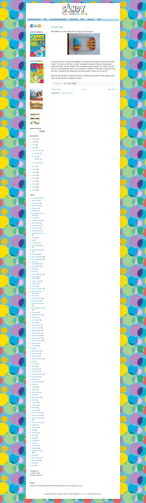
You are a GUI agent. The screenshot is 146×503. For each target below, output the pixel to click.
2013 (34, 178)
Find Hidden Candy (38, 308)
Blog (45, 19)
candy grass (36, 231)
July (35, 156)
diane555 (84, 494)
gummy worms (37, 340)
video (33, 455)
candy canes (36, 225)
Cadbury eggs (36, 220)
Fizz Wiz (35, 312)
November (37, 150)
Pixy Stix (35, 410)
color (33, 271)
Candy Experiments (34, 19)
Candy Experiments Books (58, 19)
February (37, 162)
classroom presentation (36, 263)
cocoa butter (36, 266)
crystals (34, 283)
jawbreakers (36, 351)
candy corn (35, 228)
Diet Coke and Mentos (36, 292)
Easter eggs (36, 301)
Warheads (35, 460)
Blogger (98, 494)
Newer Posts (56, 89)
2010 (34, 187)
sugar (34, 438)
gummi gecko (36, 330)
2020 (34, 142)
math (33, 384)
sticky (34, 435)
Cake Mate (35, 223)
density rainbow (37, 289)
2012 (34, 181)
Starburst (35, 433)
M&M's (34, 379)
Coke (33, 269)
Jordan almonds (37, 359)
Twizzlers (35, 445)
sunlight (34, 440)
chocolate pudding (38, 250)
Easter (34, 296)
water (34, 463)
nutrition (34, 402)
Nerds (34, 400)
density (34, 286)
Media (82, 19)
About (99, 19)
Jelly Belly (35, 356)
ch (32, 240)
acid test (35, 200)
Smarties (35, 427)
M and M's (35, 377)
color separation (37, 274)
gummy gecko (36, 338)
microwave (35, 392)
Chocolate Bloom (37, 245)
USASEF (35, 448)
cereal (34, 238)
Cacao (34, 218)
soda (33, 430)
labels (34, 366)
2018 (34, 148)
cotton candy (36, 281)
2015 (34, 172)
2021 (34, 139)
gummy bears (36, 333)
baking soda (36, 205)
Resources (90, 19)
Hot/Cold (35, 346)
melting (34, 387)
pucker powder (37, 415)
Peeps (34, 407)
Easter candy (36, 298)
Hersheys (35, 343)
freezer (34, 317)
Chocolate (35, 243)
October (37, 153)
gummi (34, 322)
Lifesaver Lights (37, 374)
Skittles (34, 425)
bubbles (34, 211)
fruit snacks (36, 320)
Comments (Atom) (67, 93)
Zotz (33, 465)
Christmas (35, 254)
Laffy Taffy (35, 369)
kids (33, 361)
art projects (35, 203)
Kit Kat (34, 364)
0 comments (57, 83)
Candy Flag (57, 27)
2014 (34, 175)
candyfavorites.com (38, 233)
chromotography (37, 259)
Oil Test (34, 405)
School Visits (73, 19)
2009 (34, 190)
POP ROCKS (36, 413)
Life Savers (35, 371)
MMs (33, 395)
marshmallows (37, 382)
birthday (34, 208)
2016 (34, 169)
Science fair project (38, 418)
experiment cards (37, 303)
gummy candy (36, 335)
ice (33, 348)
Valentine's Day (37, 451)
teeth (33, 443)
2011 (34, 184)
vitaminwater (36, 458)
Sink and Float (37, 422)
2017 (34, 166)
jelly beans (35, 353)
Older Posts (112, 89)
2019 (34, 145)
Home (84, 89)
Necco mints (36, 397)
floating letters (36, 315)
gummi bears (36, 325)
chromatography (37, 257)
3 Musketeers (36, 198)
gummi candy (36, 328)
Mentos (34, 389)
